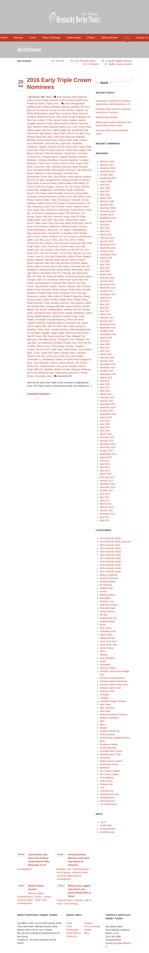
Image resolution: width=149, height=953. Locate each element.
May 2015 (104, 387)
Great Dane (37, 213)
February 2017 (107, 317)
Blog (126, 37)
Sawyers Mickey (73, 306)
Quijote (42, 296)
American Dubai (70, 113)
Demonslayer (58, 170)
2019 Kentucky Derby (110, 565)
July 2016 (104, 341)
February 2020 (107, 201)
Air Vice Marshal (40, 110)
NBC (102, 721)
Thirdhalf (57, 343)
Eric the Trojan (72, 186)
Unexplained (48, 359)
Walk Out (38, 369)
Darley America (107, 611)
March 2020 (105, 198)
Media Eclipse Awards (106, 117)
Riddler (62, 299)
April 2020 (105, 194)
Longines (104, 698)
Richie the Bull (50, 299)
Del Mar (103, 614)
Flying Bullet (82, 193)
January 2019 (106, 241)
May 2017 (104, 307)
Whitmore (86, 369)
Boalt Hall (69, 136)
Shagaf (68, 313)
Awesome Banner (69, 123)
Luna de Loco (42, 256)
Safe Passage (52, 303)
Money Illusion (64, 269)
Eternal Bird (33, 190)
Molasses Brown (47, 269)
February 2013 (107, 477)
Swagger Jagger (49, 333)
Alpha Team (55, 113)
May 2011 (104, 517)
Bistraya (31, 136)
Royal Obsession (35, 303)
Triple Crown (52, 103)
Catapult (42, 146)
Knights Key (33, 249)
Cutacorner (39, 166)
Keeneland (105, 664)
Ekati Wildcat (79, 183)
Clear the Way (46, 150)
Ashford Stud (106, 588)
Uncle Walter (76, 356)
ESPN (103, 624)
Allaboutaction (41, 113)
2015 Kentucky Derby (110, 551)
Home (4, 37)
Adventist (74, 107)
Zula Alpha (40, 376)
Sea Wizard (40, 309)
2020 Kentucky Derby (110, 568)
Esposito (85, 186)
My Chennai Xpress (74, 276)
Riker (69, 299)
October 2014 (106, 410)
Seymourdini (58, 313)
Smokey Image (70, 316)
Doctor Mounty (74, 176)
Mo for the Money (60, 266)
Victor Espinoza (107, 801)
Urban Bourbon (40, 363)
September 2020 (108, 178)
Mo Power (76, 266)
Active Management (74, 103)
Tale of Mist (83, 333)
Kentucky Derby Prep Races (114, 681)
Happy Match (33, 220)
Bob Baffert (105, 598)
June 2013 (105, 464)
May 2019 (104, 228)
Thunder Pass (70, 343)
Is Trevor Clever (40, 236)
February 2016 (107, 357)
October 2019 (106, 214)
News (102, 724)
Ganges (62, 203)
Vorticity (73, 366)
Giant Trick (49, 206)
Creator (54, 163)
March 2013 (105, 474)
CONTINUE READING (39, 394)
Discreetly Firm (70, 173)
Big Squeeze (46, 133)
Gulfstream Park (108, 631)
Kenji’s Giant (40, 246)
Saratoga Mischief (55, 306)
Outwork (71, 286)
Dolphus (87, 176)
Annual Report (61, 120)
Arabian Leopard (77, 120)
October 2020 (106, 174)
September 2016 (108, 334)
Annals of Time (45, 120)
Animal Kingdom (108, 581)
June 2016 (105, 344)
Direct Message (54, 173)
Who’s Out (32, 372)
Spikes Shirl (40, 326)
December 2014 (108, 404)
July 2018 (104, 261)
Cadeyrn (83, 140)
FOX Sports (93, 64)
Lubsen (30, 256)
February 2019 (107, 238)
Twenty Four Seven (50, 353)
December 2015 (108, 364)
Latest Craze (60, 249)
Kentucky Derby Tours (77, 100)
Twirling (64, 353)
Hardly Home (71, 220)
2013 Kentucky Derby (110, 538)
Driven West (33, 183)
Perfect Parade (59, 289)
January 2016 (106, 361)
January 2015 (106, 400)
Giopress (77, 206)
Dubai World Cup (108, 618)
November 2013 (108, 447)
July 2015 (104, 381)
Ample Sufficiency (78, 117)
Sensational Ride (42, 313)
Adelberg (31, 107)
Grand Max (64, 210)
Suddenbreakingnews (80, 329)
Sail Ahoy (64, 303)
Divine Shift (46, 176)
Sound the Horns (75, 319)
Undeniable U (33, 359)
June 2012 (105, 494)
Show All (59, 61)
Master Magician (35, 263)
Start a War (62, 326)
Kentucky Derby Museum (112, 678)
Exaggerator (46, 190)
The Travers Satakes (110, 771)
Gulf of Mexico (72, 213)
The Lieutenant (44, 343)
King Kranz (53, 246)
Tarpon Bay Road (56, 336)
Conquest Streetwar (47, 160)
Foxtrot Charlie (42, 200)
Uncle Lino (64, 356)
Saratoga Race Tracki (110, 754)
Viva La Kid (62, 366)
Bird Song (84, 133)
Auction (103, 591)
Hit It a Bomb (40, 226)
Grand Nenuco (78, 210)
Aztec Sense (78, 127)
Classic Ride (85, 146)
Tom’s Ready (57, 346)
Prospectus (32, 296)
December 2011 (108, 514)
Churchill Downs (108, 608)
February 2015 (107, 397)
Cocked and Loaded (75, 150)
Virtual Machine (47, 366)
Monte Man (77, 269)
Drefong (65, 180)
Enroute (59, 186)
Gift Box (60, 206)
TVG (102, 787)
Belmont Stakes (107, 595)
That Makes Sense (47, 339)
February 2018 (107, 278)
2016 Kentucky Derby (67, 97)
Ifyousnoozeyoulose (37, 233)
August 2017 (106, 297)
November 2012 (108, 487)
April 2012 (105, 500)
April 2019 (105, 231)
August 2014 (106, 417)
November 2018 (108, 248)
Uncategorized (107, 797)
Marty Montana (77, 259)
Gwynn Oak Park (43, 216)
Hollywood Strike (69, 226)
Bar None (47, 130)
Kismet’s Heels (67, 246)
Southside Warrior (55, 323)
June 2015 (105, 384)
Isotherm (53, 236)
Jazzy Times (51, 240)
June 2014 (105, 424)
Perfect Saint (74, 289)
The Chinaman (77, 339)
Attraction (41, 123)
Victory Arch (33, 366)
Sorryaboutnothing (56, 319)
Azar (69, 127)
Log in (103, 822)
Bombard (31, 140)
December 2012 (108, 484)
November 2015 (108, 367)
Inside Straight (80, 233)
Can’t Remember (35, 143)
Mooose (67, 273)
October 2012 (106, 490)
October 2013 (106, 450)
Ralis (50, 296)
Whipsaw (75, 369)
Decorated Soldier (42, 170)
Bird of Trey (72, 133)
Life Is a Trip (65, 253)
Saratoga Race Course (111, 751)
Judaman (48, 243)
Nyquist (71, 283)
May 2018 (104, 268)
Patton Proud (33, 289)
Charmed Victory (56, 146)
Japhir (30, 240)
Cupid (78, 163)
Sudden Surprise (59, 329)
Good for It (52, 210)
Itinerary (18, 37)
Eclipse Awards (107, 621)
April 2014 (105, 430)
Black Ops (41, 136)
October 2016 (106, 331)
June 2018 (105, 264)
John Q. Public (76, 240)
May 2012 (104, 497)
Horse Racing (42, 100)
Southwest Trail (72, 323)
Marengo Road (52, 259)
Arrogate (31, 123)
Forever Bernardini (47, 196)
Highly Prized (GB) (74, 223)
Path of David (83, 286)
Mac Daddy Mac (59, 256)
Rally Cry (58, 296)
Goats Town (39, 210)
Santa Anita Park (108, 747)
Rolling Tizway (80, 299)
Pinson (55, 293)
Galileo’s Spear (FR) (47, 203)
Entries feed (106, 825)
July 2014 (104, 420)
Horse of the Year (108, 644)
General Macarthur (76, 203)
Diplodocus (39, 173)
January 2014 (106, 440)
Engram (51, 186)
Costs (32, 37)
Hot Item (83, 226)
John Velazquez (107, 658)
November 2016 (108, 327)
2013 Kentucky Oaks (110, 545)
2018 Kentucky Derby (110, 561)
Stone (71, 326)
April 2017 (105, 311)
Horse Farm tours (108, 641)
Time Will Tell (84, 343)
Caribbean (77, 143)
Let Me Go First (75, 249)
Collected (38, 153)
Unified (58, 359)
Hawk (44, 223)
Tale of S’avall (34, 336)
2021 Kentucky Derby (85, 61)
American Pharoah (109, 578)
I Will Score (52, 230)
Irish (29, 236)
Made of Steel (75, 256)
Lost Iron (86, 253)
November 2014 (108, 407)
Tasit (68, 336)
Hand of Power (78, 216)
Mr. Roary (48, 276)
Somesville (40, 319)
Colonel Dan (70, 153)
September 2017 (108, 294)
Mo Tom (86, 266)
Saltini (88, 303)
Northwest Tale (58, 283)
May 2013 (104, 467)
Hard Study (58, 220)
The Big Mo (63, 339)
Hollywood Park (107, 638)
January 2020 (106, 204)
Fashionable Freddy (62, 190)
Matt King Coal (51, 263)
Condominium (34, 156)
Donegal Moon (52, 180)
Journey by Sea (35, 243)
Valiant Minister (66, 363)
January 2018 (106, 281)
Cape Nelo (65, 143)
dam (48, 166)
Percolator (46, 289)
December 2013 (108, 444)
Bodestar (80, 136)
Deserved (86, 170)
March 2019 (105, 234)
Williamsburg (61, 372)
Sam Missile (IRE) (36, 306)
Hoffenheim (54, 226)
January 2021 (106, 165)
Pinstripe (65, 293)
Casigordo (32, 146)
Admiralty (55, 107)
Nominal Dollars (42, 283)
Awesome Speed (57, 127)
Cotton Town (44, 163)
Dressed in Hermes (79, 180)
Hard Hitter (46, 220)
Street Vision (44, 329)
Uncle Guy (40, 356)
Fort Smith (78, 196)
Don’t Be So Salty (35, 180)
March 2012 (105, 504)
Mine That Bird (107, 708)
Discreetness (33, 176)
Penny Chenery (107, 734)
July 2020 (104, 184)
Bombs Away (43, 140)
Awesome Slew (40, 127)
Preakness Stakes (36, 103)
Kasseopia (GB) (78, 243)
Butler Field (72, 140)
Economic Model (48, 183)
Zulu (49, 376)
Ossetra (62, 286)
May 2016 (104, 347)
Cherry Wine (71, 146)
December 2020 (108, 168)
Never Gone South (68, 279)
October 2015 (106, 371)
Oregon (53, 286)
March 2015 (105, 394)
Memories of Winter (70, 263)
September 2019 (108, 218)
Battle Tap (66, 130)
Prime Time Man (78, 293)
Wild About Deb (46, 372)
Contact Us (142, 37)
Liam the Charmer (48, 253)
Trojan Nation (70, 349)
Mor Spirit (76, 273)
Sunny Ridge (33, 333)
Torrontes (69, 346)
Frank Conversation (60, 200)
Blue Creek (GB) (56, 136)
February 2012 (107, 507)
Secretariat (105, 757)
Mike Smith (105, 704)
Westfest (48, 369)
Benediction (78, 130)
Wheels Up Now (62, 369)
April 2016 (105, 351)
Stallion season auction (120, 64)
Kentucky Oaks (107, 691)
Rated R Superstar (73, 296)
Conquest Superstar (68, 160)
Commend (82, 153)
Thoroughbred (107, 777)
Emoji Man (40, 186)
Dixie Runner (59, 176)
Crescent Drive (67, 163)
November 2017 (108, 287)
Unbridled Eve (107, 791)
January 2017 (106, 321)
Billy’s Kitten (59, 133)
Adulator (65, 107)
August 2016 (106, 337)
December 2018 (108, 244)
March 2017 (105, 314)
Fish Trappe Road (44, 193)
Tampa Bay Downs (109, 764)
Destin (30, 173)
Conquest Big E (49, 156)
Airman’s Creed (57, 110)
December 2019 (108, 208)
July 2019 (104, 224)
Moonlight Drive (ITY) (51, 273)
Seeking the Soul (72, 309)
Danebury (56, 166)
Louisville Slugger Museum (118, 61)
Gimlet (68, 206)
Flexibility (58, 193)
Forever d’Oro (65, 196)
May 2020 (104, 191)
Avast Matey (53, 123)
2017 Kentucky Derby (110, 558)
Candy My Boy (52, 143)
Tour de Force (42, 349)
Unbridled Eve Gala (109, 794)
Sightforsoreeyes (43, 316)
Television (104, 767)
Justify (103, 661)
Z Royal (83, 372)
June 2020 (105, 188)
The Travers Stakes (109, 774)
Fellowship (79, 190)
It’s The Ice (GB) (67, 236)
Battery (56, 130)
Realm (38, 299)
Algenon (80, 110)
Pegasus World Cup (109, 731)
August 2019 (106, 221)
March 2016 (105, 354)
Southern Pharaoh (36, 323)
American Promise (46, 117)
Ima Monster (54, 233)
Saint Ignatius (77, 303)
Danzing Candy (70, 166)
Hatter (37, 223)
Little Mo (76, 253)
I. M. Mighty (64, 230)
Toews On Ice (43, 346)
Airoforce (70, 110)
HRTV (103, 651)
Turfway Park (106, 784)
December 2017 (108, 284)
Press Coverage (51, 37)
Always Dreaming (108, 575)
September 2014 (108, 414)
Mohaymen (32, 269)
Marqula (65, 259)
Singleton (57, 316)
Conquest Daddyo (67, 156)
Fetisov (30, 193)
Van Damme (81, 363)
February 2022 (107, 161)
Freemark (76, 200)
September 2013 (108, 454)
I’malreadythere (79, 230)
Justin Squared (61, 243)
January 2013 (106, 480)
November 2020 (108, 171)
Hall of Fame (106, 634)
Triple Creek (57, 349)
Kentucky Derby (57, 100)
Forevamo (32, 196)
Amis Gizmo (62, 117)
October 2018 (106, 251)
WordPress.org (107, 832)
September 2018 (108, 254)
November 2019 (108, 211)
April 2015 (105, 391)
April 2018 (105, 271)
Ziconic (30, 376)
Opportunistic (41, 286)
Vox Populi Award (108, 804)
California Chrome (109, 605)
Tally (44, 336)
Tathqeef (76, 336)
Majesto (40, 259)
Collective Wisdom (53, 153)
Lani (42, 249)
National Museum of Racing (113, 714)
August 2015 (106, 377)
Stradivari (31, 329)
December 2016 (108, 324)
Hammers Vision (61, 216)
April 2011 (105, 520)
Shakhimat (79, 313)
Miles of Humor (42, 266)
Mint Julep (105, 711)
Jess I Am (63, 240)
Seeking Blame (55, 309)
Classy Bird (32, 150)
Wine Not (73, 372)
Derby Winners (109, 37)
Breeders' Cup (107, 601)
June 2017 (105, 304)
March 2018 (105, 274)
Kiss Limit (80, 246)
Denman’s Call (73, 170)
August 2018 (106, 258)
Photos (91, 37)
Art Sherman (106, 585)
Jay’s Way (39, 240)
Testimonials (74, 37)
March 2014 (105, 434)
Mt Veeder (59, 276)
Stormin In (81, 326)
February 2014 (107, 437)
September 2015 (108, 374)
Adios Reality (43, 107)
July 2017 (104, 301)
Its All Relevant (83, 236)
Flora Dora (69, 193)
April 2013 (105, 470)
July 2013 (104, 460)
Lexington (104, 694)
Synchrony (70, 333)
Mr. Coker (37, 276)
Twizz (72, 353)
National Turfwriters (109, 718)
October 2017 (106, 291)
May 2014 (104, 427)
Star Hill (51, 326)
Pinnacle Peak (44, 293)
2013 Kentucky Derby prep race (115, 541)
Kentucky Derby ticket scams (114, 684)
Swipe (61, 333)
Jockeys (104, 654)
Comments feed (107, 828)
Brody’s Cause (58, 140)
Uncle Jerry (52, 356)
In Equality (66, 233)
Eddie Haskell (64, 183)
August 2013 (106, 457)
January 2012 (106, 510)
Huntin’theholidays (36, 230)
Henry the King (56, 223)
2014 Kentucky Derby (110, 548)
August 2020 (106, 181)
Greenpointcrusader (54, 213)
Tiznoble (31, 346)
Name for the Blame (47, 279)
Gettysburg (37, 206)
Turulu (36, 353)
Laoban (49, 249)
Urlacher (53, 363)
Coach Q (59, 150)
